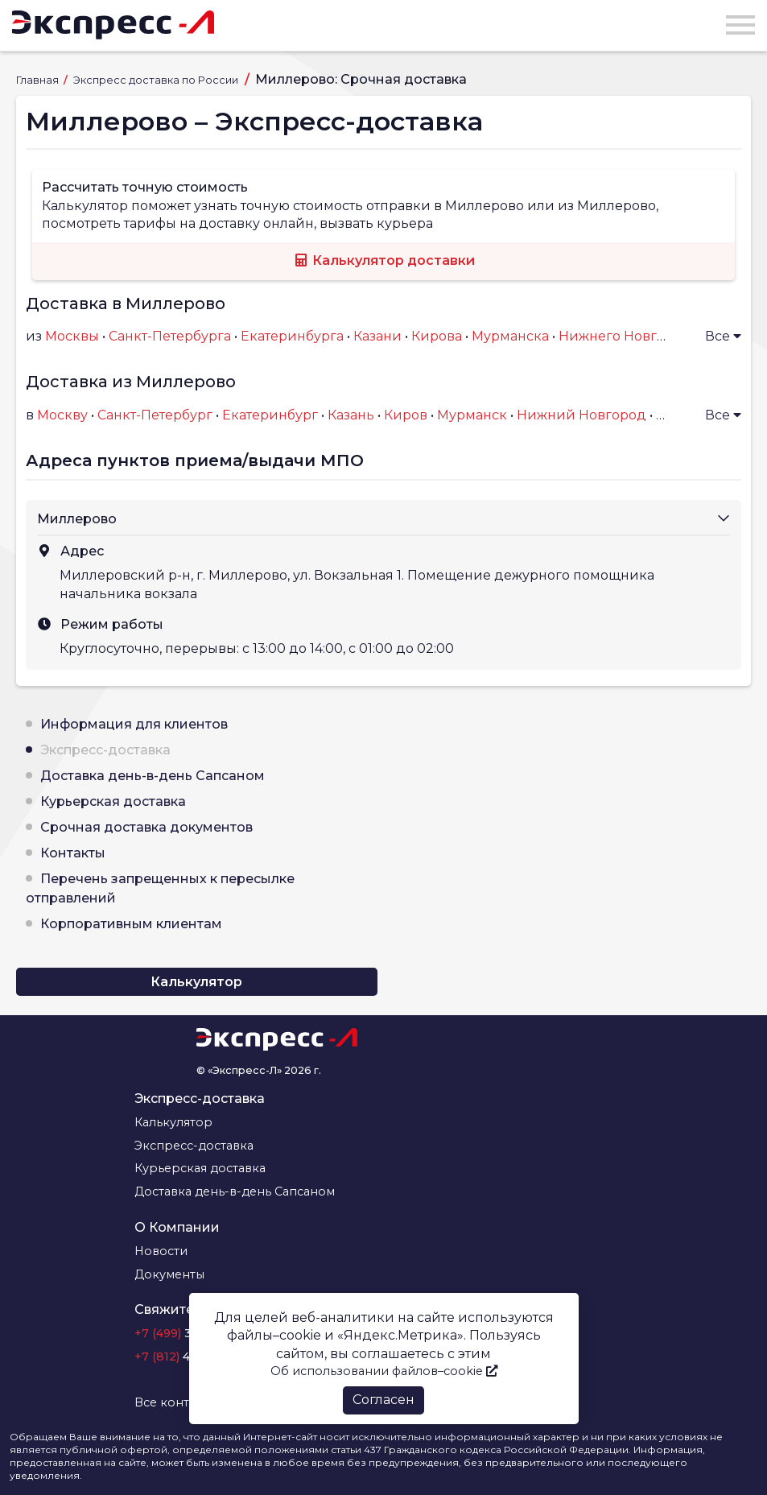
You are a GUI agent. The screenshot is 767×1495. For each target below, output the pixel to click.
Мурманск (472, 415)
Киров (405, 415)
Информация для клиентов (134, 724)
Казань (351, 415)
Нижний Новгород (581, 415)
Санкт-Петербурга (170, 336)
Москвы (72, 336)
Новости (161, 1251)
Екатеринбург (270, 415)
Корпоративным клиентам (131, 923)
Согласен (383, 1399)
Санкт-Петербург (154, 415)
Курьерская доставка (113, 801)
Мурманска (510, 336)
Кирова (436, 336)
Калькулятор (196, 981)
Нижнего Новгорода (629, 336)
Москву (62, 415)
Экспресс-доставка (105, 750)
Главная (38, 80)
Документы (169, 1274)
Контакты (72, 853)
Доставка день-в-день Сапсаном (152, 775)
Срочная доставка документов (146, 827)
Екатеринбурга (292, 336)
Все (723, 336)
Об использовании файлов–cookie (383, 1371)
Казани (377, 336)
